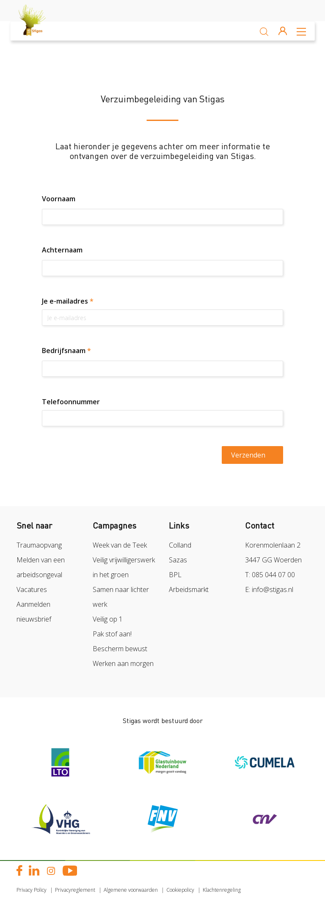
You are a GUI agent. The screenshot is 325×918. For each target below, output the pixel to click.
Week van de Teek (120, 545)
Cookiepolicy (180, 889)
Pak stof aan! (112, 633)
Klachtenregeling (222, 889)
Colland (180, 545)
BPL (175, 574)
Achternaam (62, 250)
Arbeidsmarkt (189, 589)
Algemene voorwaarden (131, 889)
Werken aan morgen (123, 663)
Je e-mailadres (68, 301)
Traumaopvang (39, 545)
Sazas (178, 560)
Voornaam (58, 198)
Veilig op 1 (108, 619)
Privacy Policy (32, 889)
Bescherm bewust (120, 648)
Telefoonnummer (71, 401)
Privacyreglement (75, 889)
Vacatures (32, 589)
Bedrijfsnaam (66, 350)
